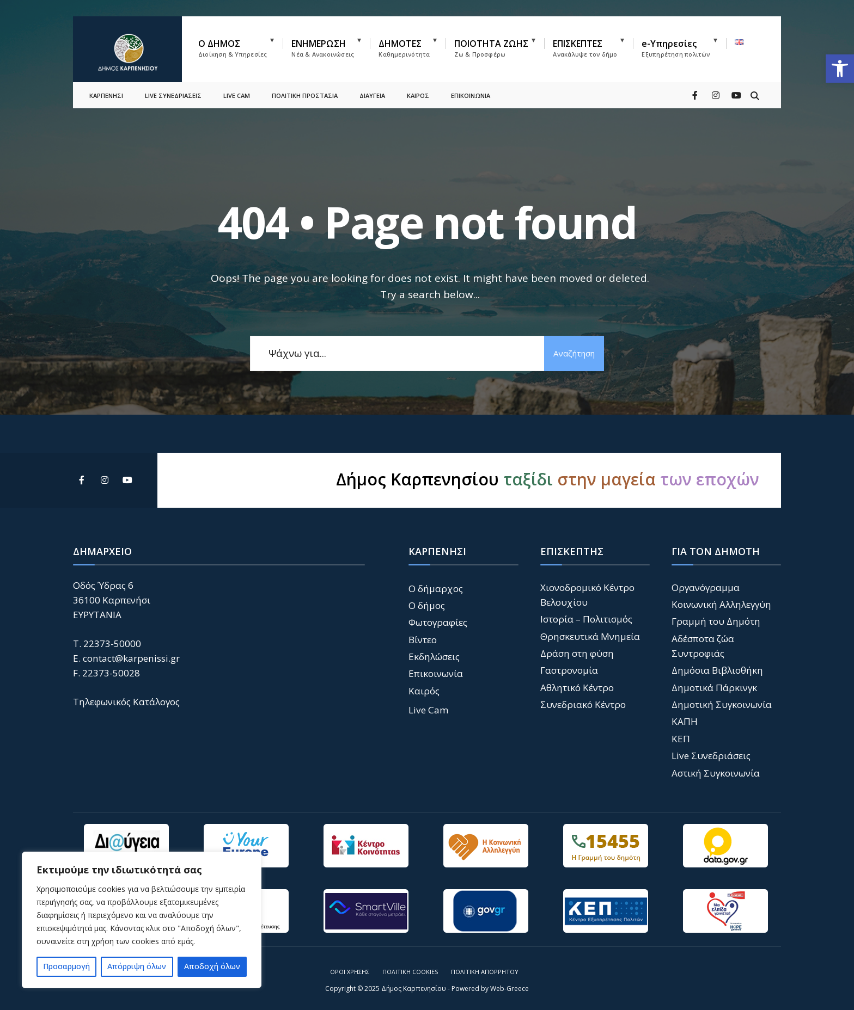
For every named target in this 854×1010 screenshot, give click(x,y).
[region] (141, 920)
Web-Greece (509, 988)
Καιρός (424, 691)
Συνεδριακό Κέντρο (583, 704)
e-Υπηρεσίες (676, 48)
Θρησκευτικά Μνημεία (590, 636)
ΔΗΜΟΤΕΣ (404, 48)
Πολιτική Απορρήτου (484, 972)
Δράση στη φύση (577, 653)
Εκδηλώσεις (434, 656)
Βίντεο (422, 639)
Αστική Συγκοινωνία (716, 773)
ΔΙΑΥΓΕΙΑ (372, 95)
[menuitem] (240, 46)
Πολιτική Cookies (410, 972)
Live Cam (428, 710)
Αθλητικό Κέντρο (577, 687)
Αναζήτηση (574, 353)
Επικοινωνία (435, 673)
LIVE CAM (236, 95)
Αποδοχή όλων (212, 966)
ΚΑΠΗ (685, 721)
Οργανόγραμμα (706, 587)
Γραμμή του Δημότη (716, 621)
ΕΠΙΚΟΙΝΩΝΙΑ (470, 95)
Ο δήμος (426, 605)
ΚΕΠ (681, 738)
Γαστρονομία (569, 670)
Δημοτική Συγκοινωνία (722, 704)
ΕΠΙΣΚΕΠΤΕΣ (585, 48)
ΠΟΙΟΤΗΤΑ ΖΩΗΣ (491, 48)
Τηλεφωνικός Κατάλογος (126, 701)
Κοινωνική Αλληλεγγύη (721, 604)
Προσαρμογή (66, 966)
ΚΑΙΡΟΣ (418, 95)
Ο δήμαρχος (435, 588)
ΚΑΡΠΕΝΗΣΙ (106, 95)
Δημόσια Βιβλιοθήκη (717, 670)
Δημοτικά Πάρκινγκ (714, 687)
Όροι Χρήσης (349, 972)
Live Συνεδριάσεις (711, 755)
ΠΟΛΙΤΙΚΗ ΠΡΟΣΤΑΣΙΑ (305, 95)
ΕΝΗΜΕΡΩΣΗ (322, 48)
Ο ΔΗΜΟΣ (232, 48)
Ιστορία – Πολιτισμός (586, 619)
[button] (840, 68)
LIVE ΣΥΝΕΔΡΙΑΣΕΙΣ (173, 95)
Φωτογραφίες (437, 622)
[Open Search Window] (755, 94)
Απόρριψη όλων (136, 966)
